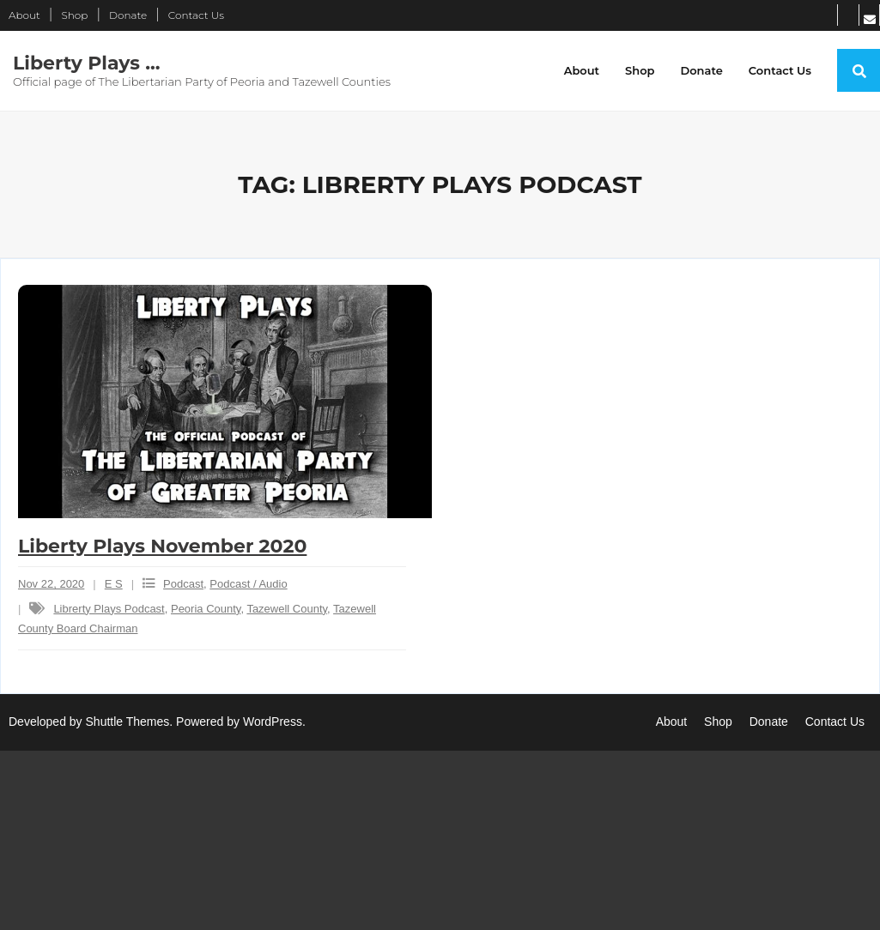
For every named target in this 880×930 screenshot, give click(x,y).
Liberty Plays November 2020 (162, 546)
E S (114, 583)
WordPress (272, 721)
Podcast (183, 583)
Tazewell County (286, 608)
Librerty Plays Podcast (108, 608)
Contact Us (196, 15)
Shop (74, 15)
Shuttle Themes (128, 721)
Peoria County (205, 608)
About (24, 15)
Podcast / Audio (248, 583)
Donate (128, 15)
